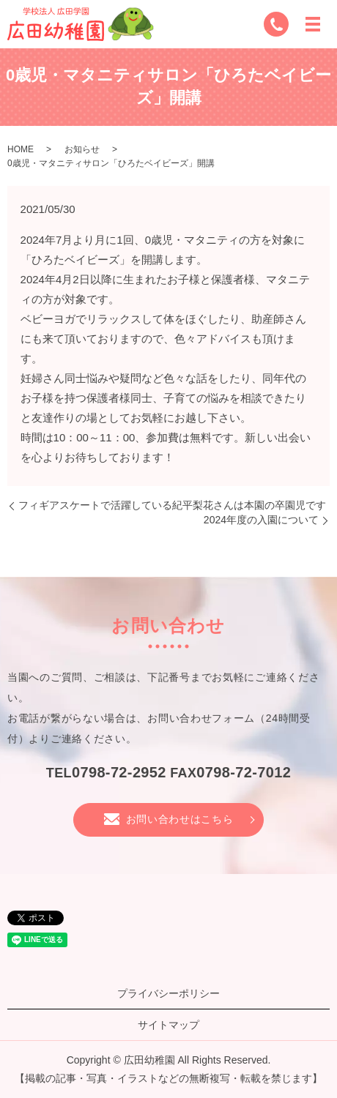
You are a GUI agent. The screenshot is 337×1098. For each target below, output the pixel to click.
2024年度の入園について (261, 520)
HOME (20, 149)
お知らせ (82, 149)
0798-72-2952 (119, 772)
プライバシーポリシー (168, 993)
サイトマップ (168, 1025)
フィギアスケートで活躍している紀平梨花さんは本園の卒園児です (172, 505)
